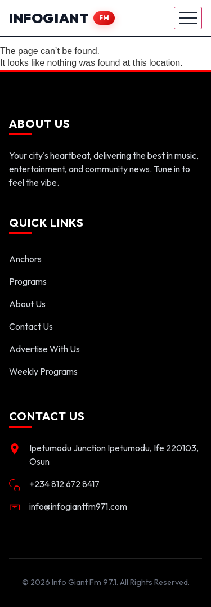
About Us (27, 303)
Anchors (25, 258)
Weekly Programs (43, 371)
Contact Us (31, 326)
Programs (28, 281)
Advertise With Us (44, 348)
